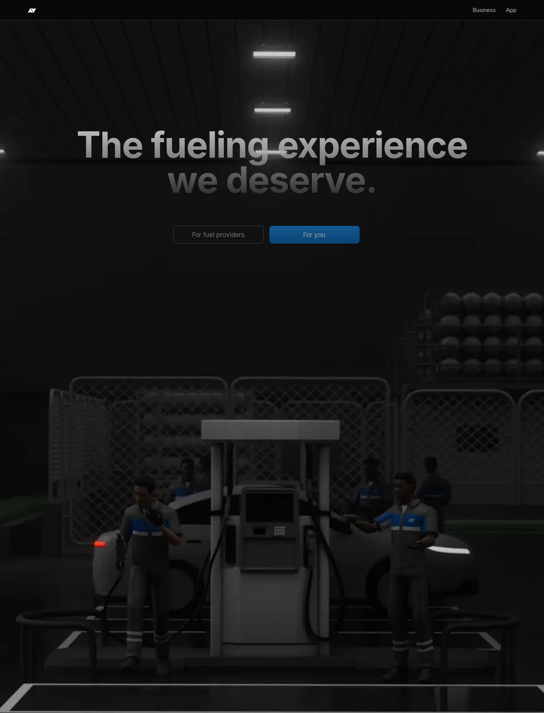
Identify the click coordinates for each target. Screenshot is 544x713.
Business (484, 10)
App (511, 10)
